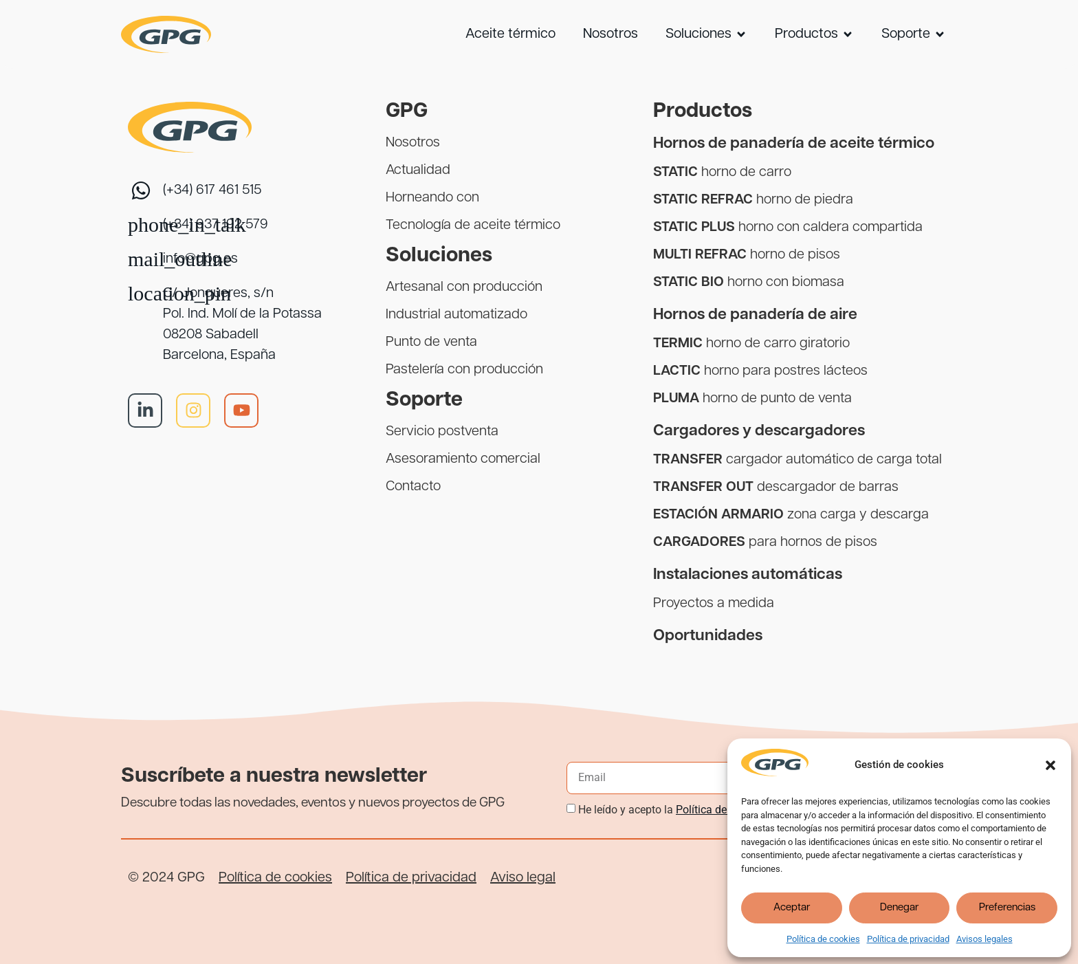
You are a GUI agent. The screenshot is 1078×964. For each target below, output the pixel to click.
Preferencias (1007, 908)
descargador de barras (776, 487)
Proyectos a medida (713, 604)
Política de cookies (823, 939)
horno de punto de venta (752, 399)
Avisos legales (984, 939)
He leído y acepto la (679, 809)
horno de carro (722, 172)
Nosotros (413, 143)
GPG (407, 111)
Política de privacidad (908, 939)
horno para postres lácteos (760, 371)
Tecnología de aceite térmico (473, 225)
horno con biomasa (748, 282)
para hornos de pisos (765, 542)
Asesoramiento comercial (463, 459)
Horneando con (432, 198)
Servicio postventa (442, 432)
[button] (1050, 765)
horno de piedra (753, 200)
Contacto (413, 487)
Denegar (899, 908)
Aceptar (791, 908)
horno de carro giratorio (751, 344)
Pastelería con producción (464, 370)
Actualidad (418, 170)
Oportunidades (707, 636)
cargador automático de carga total (797, 460)
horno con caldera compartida (788, 227)
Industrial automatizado (456, 315)
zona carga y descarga (791, 515)
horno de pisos (746, 255)
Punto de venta (431, 342)
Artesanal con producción (464, 287)
